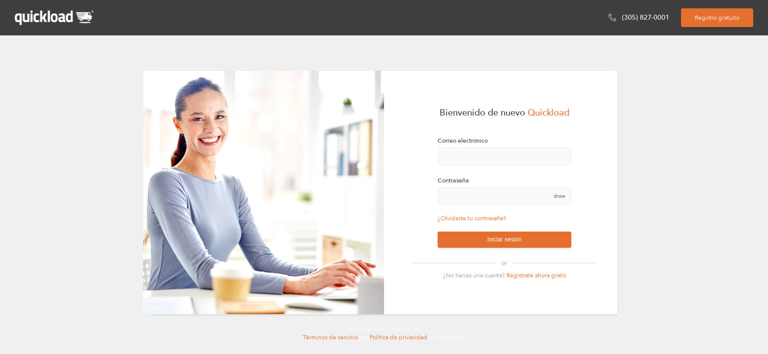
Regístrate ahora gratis (536, 275)
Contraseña (453, 180)
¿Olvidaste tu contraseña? (472, 218)
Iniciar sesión (504, 239)
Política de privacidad (398, 337)
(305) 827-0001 (645, 17)
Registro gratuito (717, 18)
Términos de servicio (331, 337)
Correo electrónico (463, 141)
